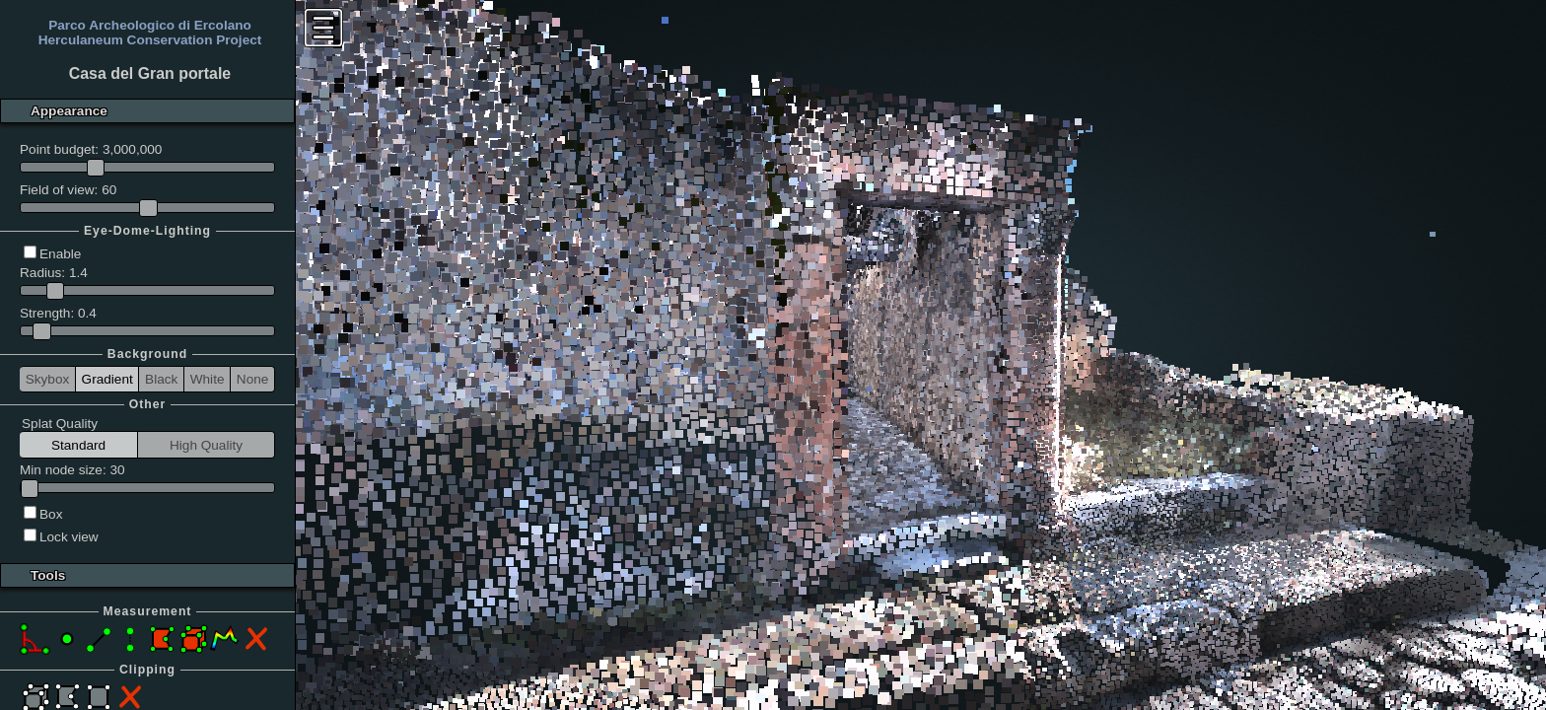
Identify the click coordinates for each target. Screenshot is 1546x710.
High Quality (206, 445)
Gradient (107, 379)
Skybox (48, 379)
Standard (78, 445)
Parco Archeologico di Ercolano (149, 25)
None (253, 379)
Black (161, 379)
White (207, 379)
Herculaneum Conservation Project (150, 40)
